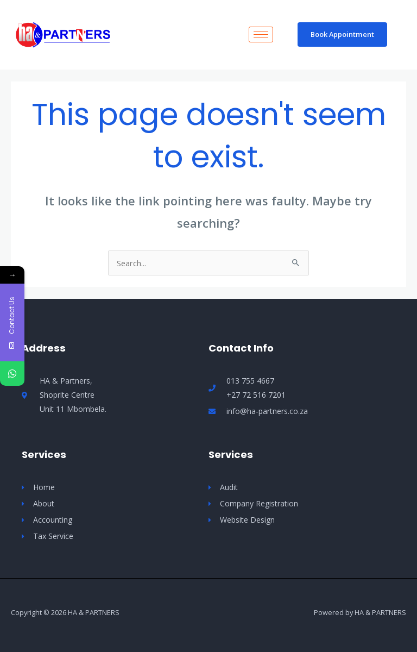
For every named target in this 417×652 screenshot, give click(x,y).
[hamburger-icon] (261, 34)
